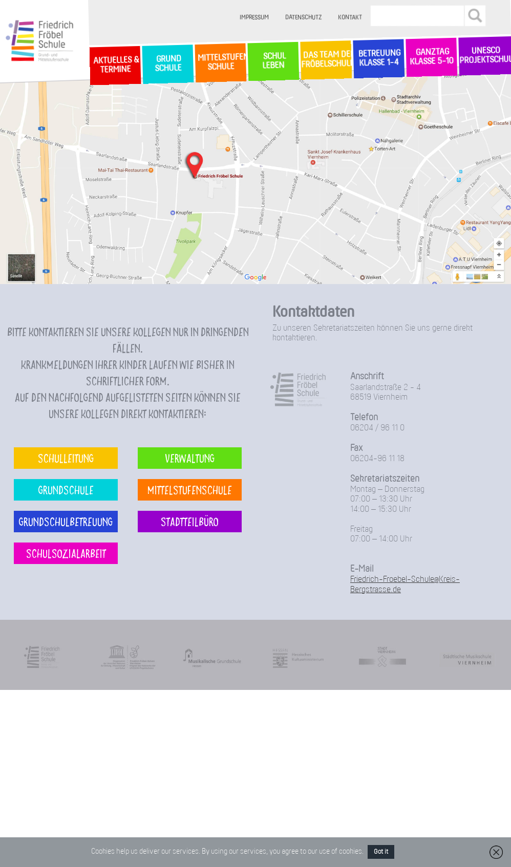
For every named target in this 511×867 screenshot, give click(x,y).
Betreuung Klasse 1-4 (378, 59)
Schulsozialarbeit (66, 553)
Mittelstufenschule (189, 489)
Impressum (254, 17)
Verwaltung (190, 458)
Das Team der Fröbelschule (326, 60)
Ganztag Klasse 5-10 (431, 57)
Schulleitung (66, 458)
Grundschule (66, 489)
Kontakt (350, 17)
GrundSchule (167, 64)
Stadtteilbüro (190, 521)
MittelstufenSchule (221, 62)
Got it (381, 852)
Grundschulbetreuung (66, 521)
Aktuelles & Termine (115, 65)
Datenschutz (304, 17)
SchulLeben (273, 61)
